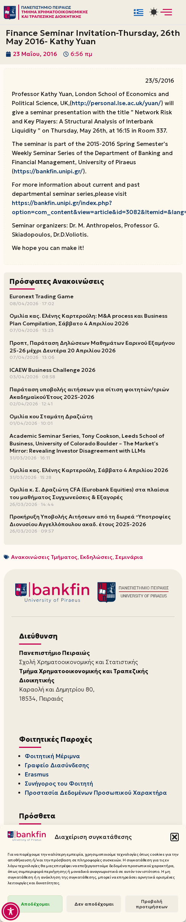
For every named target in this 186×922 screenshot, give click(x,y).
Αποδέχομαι (35, 904)
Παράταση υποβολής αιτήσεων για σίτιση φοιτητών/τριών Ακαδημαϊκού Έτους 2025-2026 (89, 393)
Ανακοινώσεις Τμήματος (44, 557)
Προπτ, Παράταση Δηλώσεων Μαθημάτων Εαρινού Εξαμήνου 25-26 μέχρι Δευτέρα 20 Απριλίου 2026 (92, 346)
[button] (174, 837)
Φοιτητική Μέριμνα (52, 756)
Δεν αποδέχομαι (94, 904)
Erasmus (37, 774)
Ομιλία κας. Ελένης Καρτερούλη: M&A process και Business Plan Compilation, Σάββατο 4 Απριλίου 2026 (88, 319)
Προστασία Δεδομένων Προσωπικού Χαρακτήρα (96, 792)
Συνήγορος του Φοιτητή (59, 783)
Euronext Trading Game (42, 296)
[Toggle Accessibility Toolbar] (10, 911)
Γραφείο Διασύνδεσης (57, 765)
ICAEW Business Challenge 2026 (52, 370)
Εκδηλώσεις (96, 557)
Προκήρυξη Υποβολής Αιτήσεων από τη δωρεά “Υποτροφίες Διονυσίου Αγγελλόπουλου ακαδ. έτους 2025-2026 (90, 520)
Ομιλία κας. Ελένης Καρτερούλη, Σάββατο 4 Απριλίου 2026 (89, 470)
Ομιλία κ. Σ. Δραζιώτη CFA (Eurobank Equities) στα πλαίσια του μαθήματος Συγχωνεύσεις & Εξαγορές (89, 493)
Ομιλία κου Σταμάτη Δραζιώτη (51, 416)
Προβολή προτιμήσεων (152, 903)
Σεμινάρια (129, 557)
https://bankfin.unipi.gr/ (48, 171)
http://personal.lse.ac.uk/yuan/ (116, 103)
